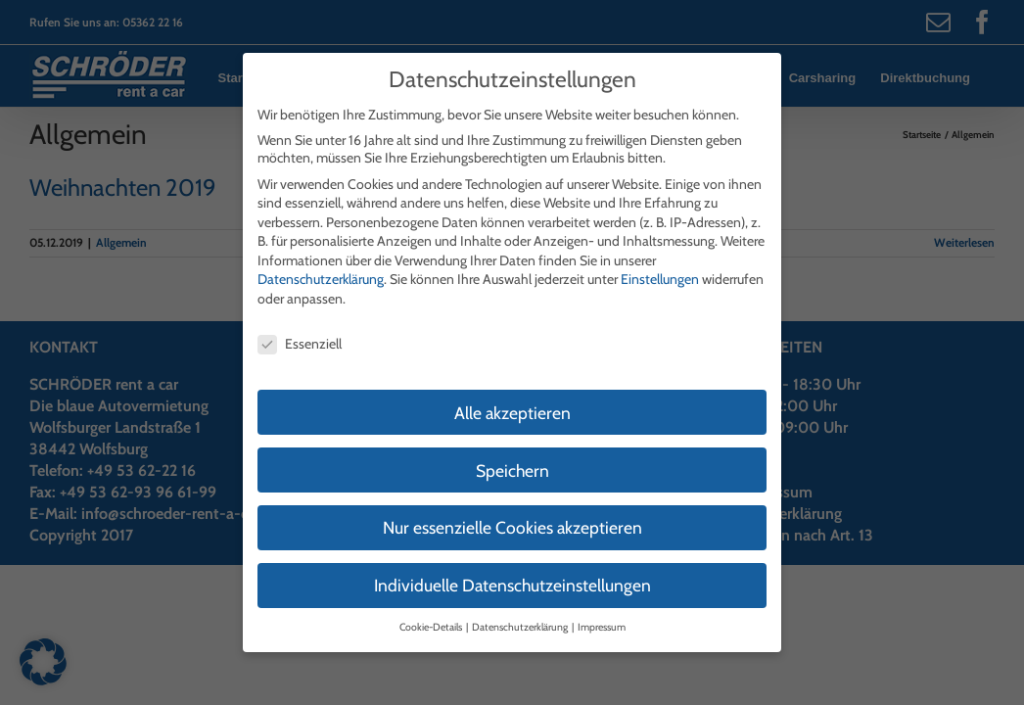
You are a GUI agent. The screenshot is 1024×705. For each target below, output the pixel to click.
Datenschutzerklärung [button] (521, 610)
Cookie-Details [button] (431, 610)
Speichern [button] (512, 453)
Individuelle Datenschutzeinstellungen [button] (512, 568)
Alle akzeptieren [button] (512, 395)
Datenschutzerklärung (320, 262)
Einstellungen (660, 262)
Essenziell (299, 326)
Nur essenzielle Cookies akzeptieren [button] (512, 510)
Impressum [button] (602, 610)
